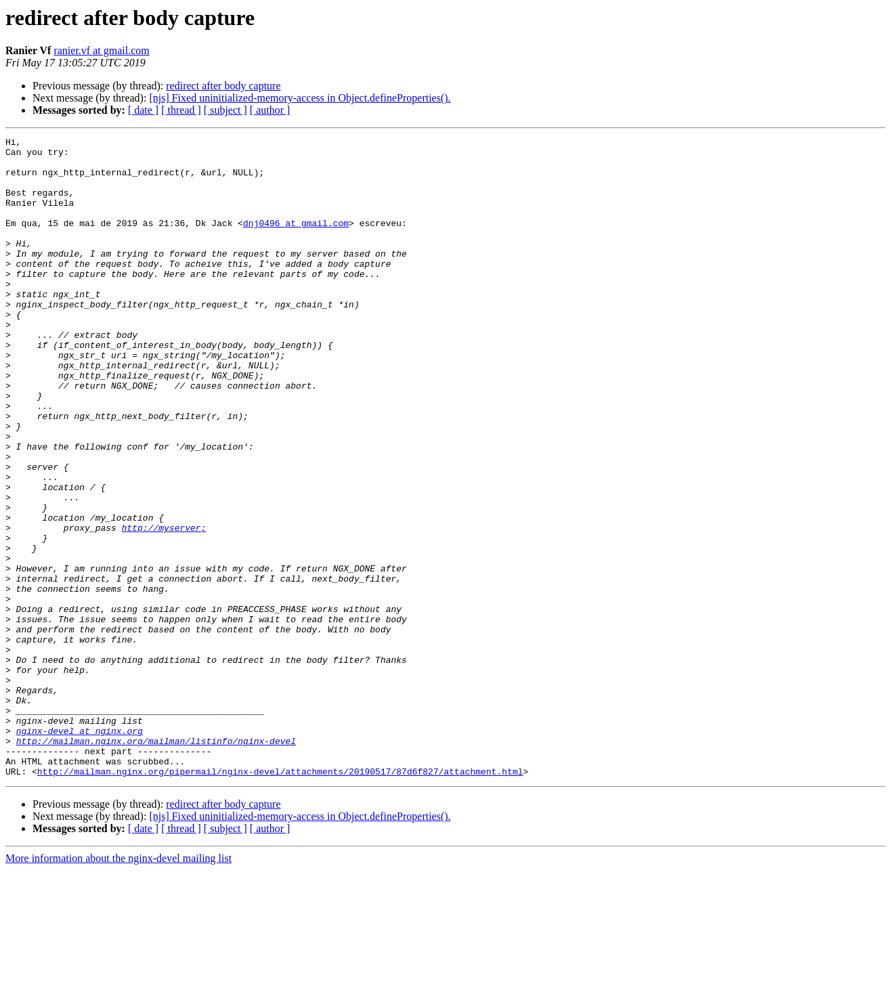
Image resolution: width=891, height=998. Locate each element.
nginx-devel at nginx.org (79, 850)
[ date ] (143, 110)
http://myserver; (164, 607)
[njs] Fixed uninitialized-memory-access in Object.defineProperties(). (299, 98)
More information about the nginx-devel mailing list (118, 986)
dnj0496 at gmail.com (296, 241)
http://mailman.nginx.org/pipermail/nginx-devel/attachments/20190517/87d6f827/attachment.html (280, 899)
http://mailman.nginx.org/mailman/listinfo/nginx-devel (156, 862)
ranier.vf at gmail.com (101, 50)
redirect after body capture (223, 85)
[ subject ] (225, 110)
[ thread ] (181, 110)
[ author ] (270, 110)
